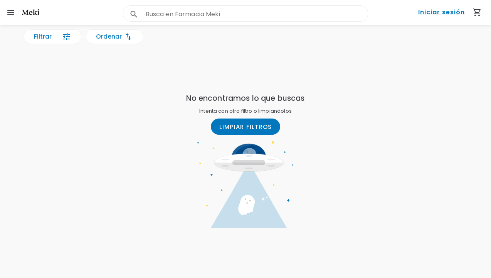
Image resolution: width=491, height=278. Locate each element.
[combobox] (257, 14)
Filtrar (52, 36)
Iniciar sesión (441, 12)
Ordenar (114, 36)
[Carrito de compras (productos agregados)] (477, 12)
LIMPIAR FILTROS (246, 127)
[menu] (10, 12)
